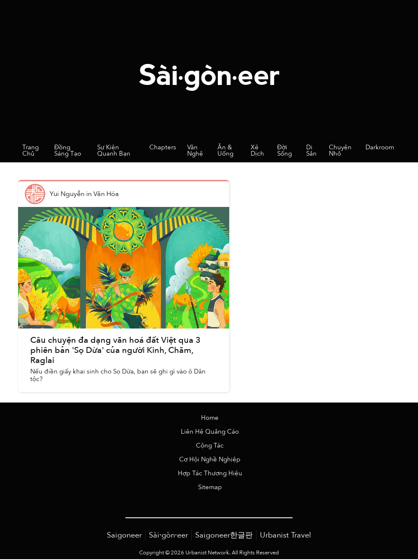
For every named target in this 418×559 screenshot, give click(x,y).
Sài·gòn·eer (168, 535)
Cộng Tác (210, 445)
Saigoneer (124, 535)
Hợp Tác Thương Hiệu (210, 473)
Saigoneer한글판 (224, 535)
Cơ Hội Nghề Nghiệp (210, 459)
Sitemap (210, 487)
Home (210, 417)
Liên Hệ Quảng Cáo (210, 431)
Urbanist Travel (285, 535)
